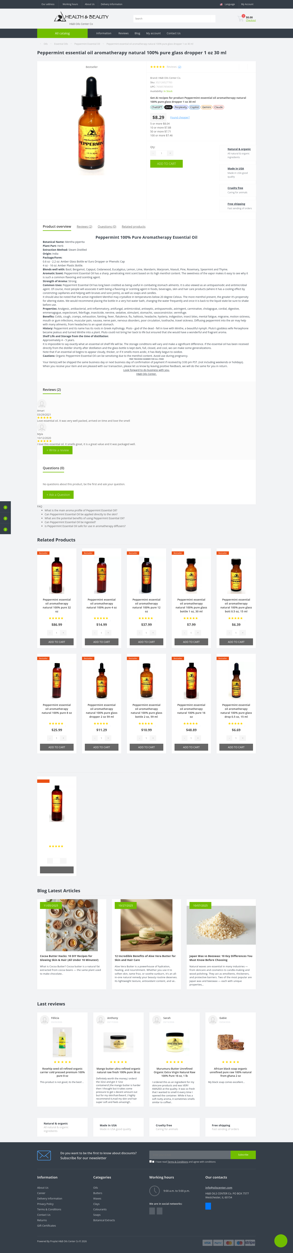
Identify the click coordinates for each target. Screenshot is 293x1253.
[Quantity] (161, 153)
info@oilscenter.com (218, 1187)
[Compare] (251, 67)
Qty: (152, 147)
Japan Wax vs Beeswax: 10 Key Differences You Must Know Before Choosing (220, 958)
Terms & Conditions (177, 1161)
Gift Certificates (46, 1225)
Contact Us (174, 33)
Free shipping (232, 204)
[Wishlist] (243, 67)
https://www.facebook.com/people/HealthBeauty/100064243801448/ (152, 1211)
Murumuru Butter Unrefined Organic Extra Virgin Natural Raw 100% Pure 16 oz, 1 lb (174, 1072)
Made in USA (231, 168)
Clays (96, 1204)
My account (153, 33)
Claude (218, 107)
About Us (89, 4)
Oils (46, 43)
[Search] (213, 18)
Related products (134, 227)
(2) (179, 66)
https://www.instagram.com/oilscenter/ (159, 1211)
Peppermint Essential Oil (87, 43)
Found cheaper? (180, 117)
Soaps (97, 1215)
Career (41, 1193)
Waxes (97, 1198)
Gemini (206, 107)
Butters (97, 1193)
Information (103, 33)
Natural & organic (235, 149)
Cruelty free (231, 188)
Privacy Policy (45, 1204)
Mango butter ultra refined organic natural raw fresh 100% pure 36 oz (118, 1070)
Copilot (194, 107)
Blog (137, 33)
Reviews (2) (84, 227)
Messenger (208, 1206)
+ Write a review (58, 450)
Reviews (123, 33)
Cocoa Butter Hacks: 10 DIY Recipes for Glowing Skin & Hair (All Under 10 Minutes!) (69, 958)
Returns (42, 1220)
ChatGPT (157, 107)
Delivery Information (111, 4)
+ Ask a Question (58, 495)
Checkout (251, 20)
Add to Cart (173, 163)
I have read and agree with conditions (185, 1161)
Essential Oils (61, 43)
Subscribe (243, 1154)
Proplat (54, 1241)
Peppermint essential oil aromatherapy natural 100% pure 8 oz (57, 709)
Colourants (100, 1209)
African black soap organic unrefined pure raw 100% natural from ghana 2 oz (231, 1072)
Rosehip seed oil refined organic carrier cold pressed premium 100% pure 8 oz (62, 1072)
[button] (5, 528)
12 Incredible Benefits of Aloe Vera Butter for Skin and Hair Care (145, 958)
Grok (169, 107)
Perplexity (181, 107)
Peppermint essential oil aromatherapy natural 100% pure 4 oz (102, 603)
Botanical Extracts (104, 1220)
